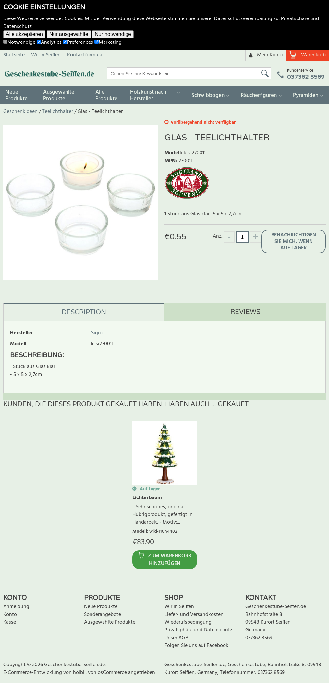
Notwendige (19, 42)
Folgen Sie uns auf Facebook (196, 645)
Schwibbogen (208, 95)
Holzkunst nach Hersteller (148, 95)
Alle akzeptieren (24, 34)
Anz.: (218, 236)
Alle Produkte (106, 95)
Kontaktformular (85, 55)
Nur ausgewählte (68, 34)
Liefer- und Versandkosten (194, 614)
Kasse (9, 622)
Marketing (108, 42)
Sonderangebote (102, 614)
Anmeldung (16, 607)
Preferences (78, 42)
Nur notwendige (113, 34)
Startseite (14, 55)
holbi (79, 672)
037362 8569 (258, 638)
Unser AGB (176, 638)
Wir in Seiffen (46, 55)
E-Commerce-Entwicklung (33, 672)
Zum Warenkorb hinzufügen (169, 560)
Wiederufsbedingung (188, 622)
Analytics (49, 42)
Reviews (245, 312)
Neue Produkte (17, 95)
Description (84, 312)
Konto (10, 614)
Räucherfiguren (259, 95)
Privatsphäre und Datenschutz (198, 630)
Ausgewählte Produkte (58, 95)
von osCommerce (108, 672)
